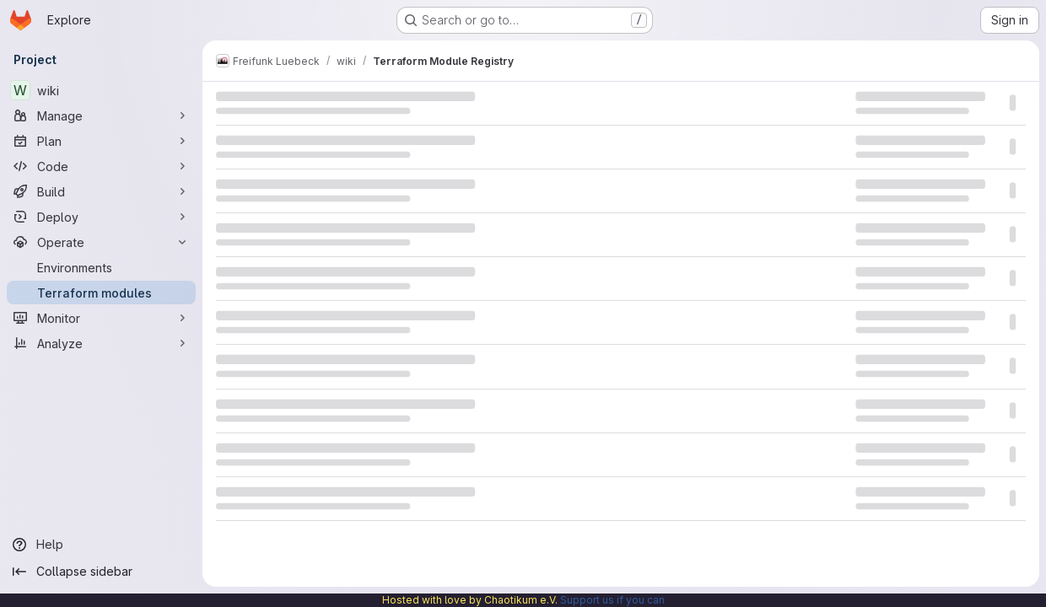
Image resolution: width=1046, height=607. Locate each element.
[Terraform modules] (101, 292)
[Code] (101, 166)
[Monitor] (101, 318)
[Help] (101, 544)
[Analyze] (101, 343)
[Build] (101, 191)
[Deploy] (101, 216)
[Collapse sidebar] (101, 571)
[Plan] (101, 141)
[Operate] (101, 242)
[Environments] (101, 267)
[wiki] (101, 90)
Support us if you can (612, 600)
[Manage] (101, 115)
